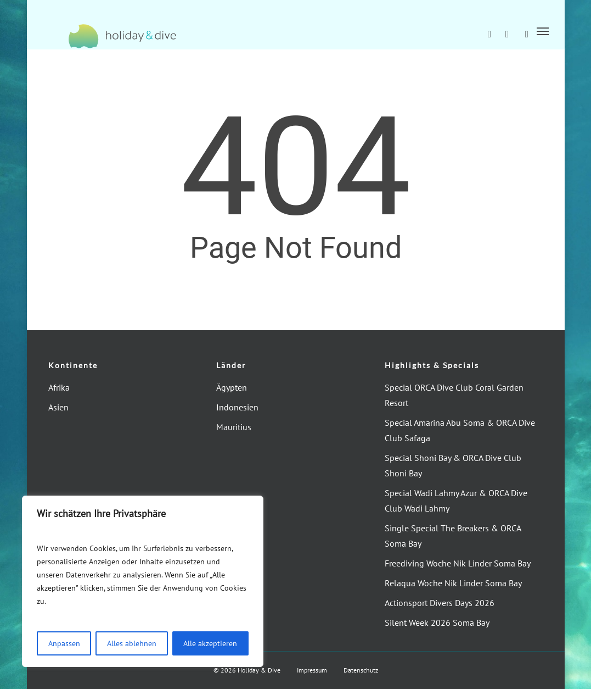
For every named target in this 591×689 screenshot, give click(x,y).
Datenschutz (361, 670)
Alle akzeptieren (210, 643)
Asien (58, 407)
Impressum (312, 670)
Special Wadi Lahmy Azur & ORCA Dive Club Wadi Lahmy (456, 500)
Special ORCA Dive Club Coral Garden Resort (454, 395)
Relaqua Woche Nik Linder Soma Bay (453, 582)
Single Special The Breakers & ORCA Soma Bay (453, 536)
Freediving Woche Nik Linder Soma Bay (458, 563)
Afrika (59, 387)
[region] (142, 581)
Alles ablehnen (131, 643)
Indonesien (237, 407)
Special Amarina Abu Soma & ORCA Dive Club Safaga (460, 430)
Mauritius (233, 426)
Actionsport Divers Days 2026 (439, 602)
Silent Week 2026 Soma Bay (437, 622)
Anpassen (64, 643)
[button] (543, 31)
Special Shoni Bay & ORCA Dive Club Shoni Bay (453, 465)
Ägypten (231, 387)
